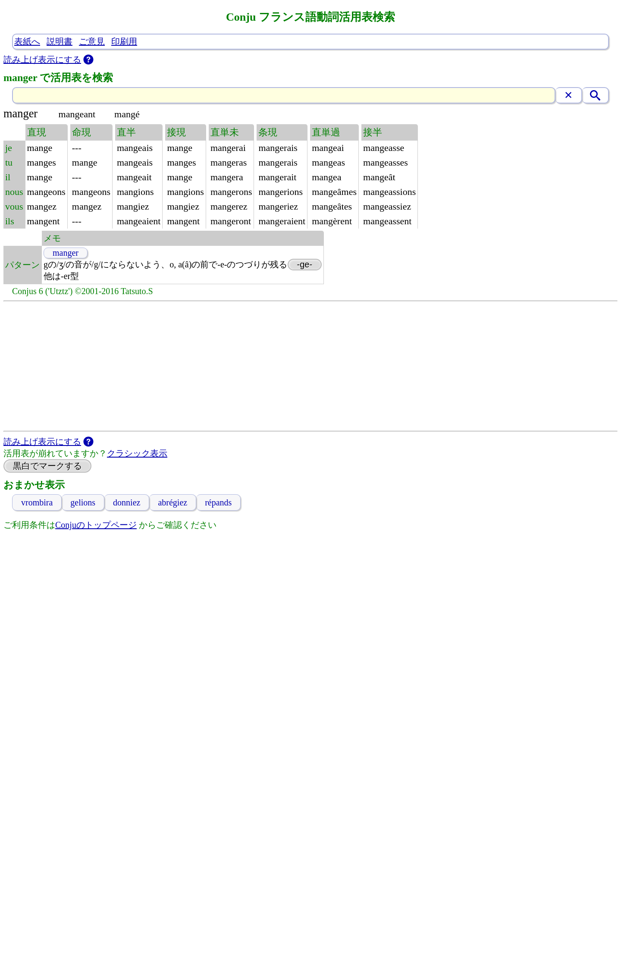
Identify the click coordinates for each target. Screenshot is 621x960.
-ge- (305, 264)
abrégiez (172, 502)
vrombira (37, 502)
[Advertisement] (310, 366)
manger (65, 252)
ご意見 (92, 41)
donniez (126, 502)
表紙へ (27, 41)
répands (218, 502)
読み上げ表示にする (42, 59)
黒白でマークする (47, 466)
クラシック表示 (137, 453)
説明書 (59, 41)
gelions (82, 502)
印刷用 (124, 41)
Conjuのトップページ (96, 525)
